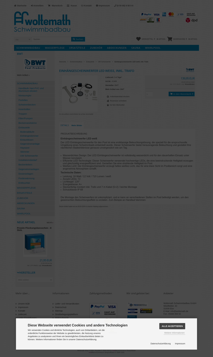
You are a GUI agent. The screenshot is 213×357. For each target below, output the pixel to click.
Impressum (180, 343)
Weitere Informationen (174, 333)
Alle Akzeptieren (172, 326)
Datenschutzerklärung (161, 343)
